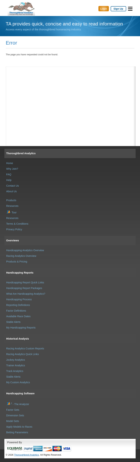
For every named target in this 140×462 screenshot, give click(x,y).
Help (8, 180)
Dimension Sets (15, 415)
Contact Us (12, 185)
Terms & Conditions (17, 223)
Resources (12, 205)
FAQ (8, 174)
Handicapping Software (20, 393)
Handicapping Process (19, 299)
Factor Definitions (16, 310)
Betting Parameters (17, 432)
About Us (11, 191)
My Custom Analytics (18, 382)
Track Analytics (14, 371)
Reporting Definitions (18, 305)
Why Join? (12, 168)
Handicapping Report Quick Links (25, 282)
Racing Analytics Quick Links (22, 354)
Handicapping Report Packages (24, 288)
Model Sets (12, 421)
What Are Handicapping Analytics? (25, 293)
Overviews (12, 240)
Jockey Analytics (15, 359)
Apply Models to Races (19, 426)
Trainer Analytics (15, 365)
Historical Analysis (17, 338)
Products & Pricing (16, 261)
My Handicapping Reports (21, 327)
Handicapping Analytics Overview (25, 250)
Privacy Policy (14, 229)
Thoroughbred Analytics (21, 153)
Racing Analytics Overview (21, 255)
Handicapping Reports (19, 272)
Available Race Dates (18, 316)
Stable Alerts (13, 321)
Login (103, 8)
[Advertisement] (70, 84)
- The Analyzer (17, 404)
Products (11, 200)
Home (9, 163)
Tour (11, 212)
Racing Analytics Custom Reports (25, 348)
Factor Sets (12, 409)
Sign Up (118, 8)
